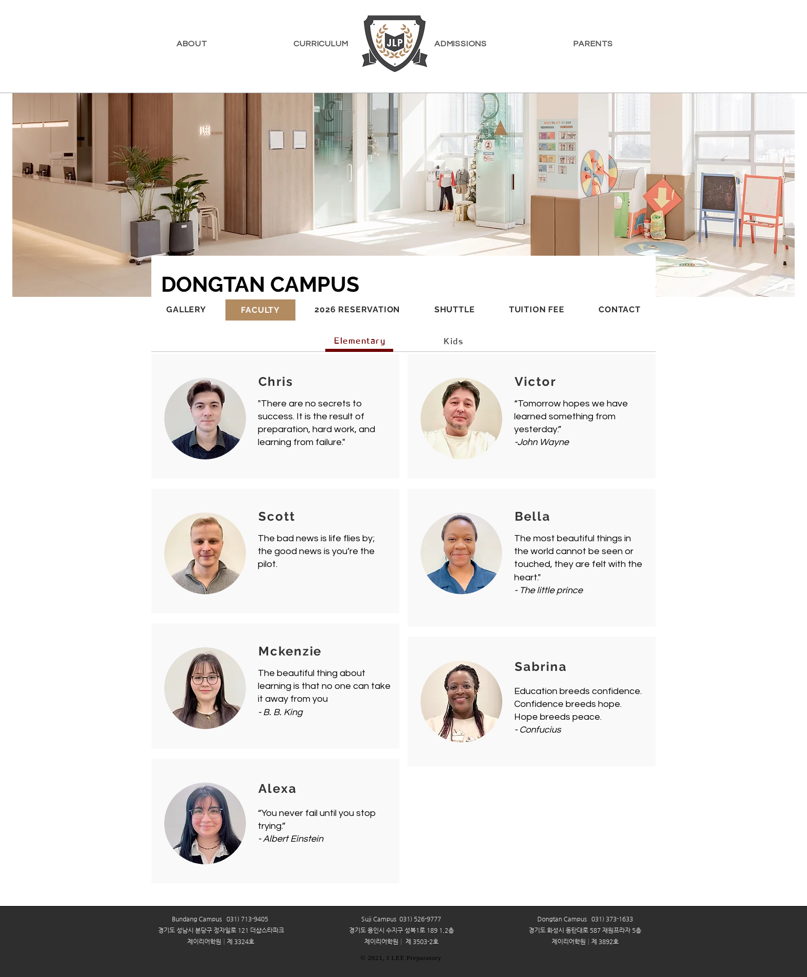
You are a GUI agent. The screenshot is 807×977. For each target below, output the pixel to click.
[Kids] (454, 341)
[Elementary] (360, 340)
